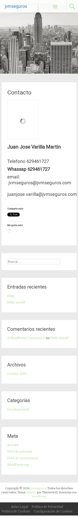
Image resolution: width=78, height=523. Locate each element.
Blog (10, 296)
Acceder (13, 445)
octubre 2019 (16, 374)
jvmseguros (16, 6)
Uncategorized (18, 409)
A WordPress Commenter (26, 338)
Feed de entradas (19, 451)
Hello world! (16, 302)
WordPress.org (18, 465)
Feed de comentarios (22, 458)
